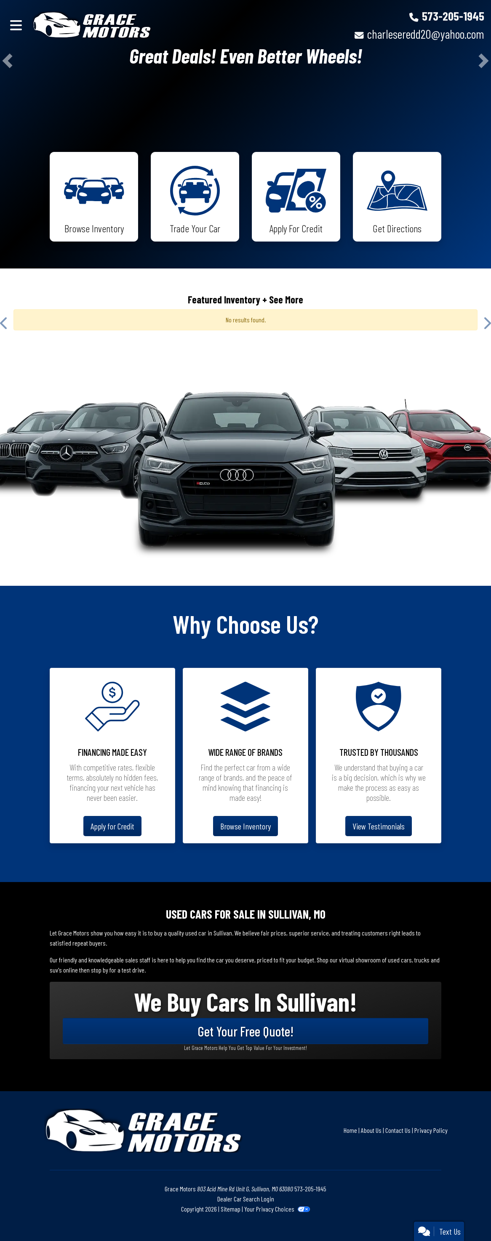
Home (350, 1130)
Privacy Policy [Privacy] (431, 1130)
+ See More (282, 299)
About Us (371, 1130)
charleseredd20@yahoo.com (425, 34)
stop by (99, 970)
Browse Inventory (245, 826)
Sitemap (230, 1209)
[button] (7, 61)
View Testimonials (378, 826)
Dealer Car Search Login (245, 1199)
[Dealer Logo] (92, 25)
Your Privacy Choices (277, 1209)
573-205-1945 (453, 15)
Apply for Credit (112, 826)
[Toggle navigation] (16, 25)
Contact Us (398, 1130)
